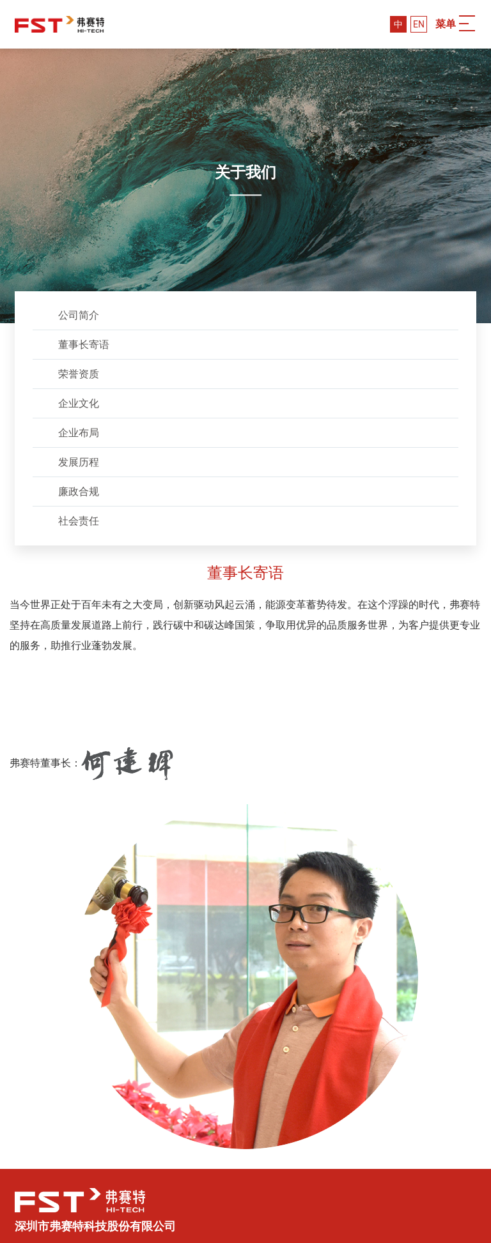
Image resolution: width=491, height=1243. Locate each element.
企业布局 (78, 433)
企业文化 (78, 403)
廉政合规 (78, 491)
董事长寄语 (83, 345)
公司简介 (78, 315)
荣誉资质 (78, 374)
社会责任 (78, 521)
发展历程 (78, 462)
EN (419, 24)
